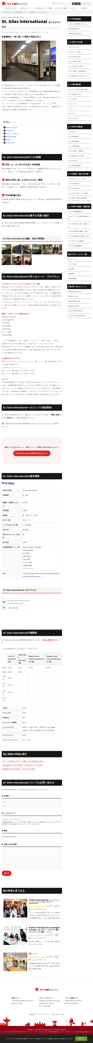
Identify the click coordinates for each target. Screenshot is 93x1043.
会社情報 (71, 269)
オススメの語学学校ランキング (77, 24)
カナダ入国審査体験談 (75, 211)
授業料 (8, 139)
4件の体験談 (57, 957)
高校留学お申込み (73, 306)
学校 (5, 831)
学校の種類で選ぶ (73, 29)
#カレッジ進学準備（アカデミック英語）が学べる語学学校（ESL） (23, 761)
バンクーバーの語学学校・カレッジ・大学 (35, 32)
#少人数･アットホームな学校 (33, 765)
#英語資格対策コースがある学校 (12, 765)
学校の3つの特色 (11, 127)
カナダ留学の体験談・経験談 (78, 206)
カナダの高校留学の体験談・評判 (78, 236)
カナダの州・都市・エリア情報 (77, 193)
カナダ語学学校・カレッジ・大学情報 (43, 8)
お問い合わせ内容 (11, 844)
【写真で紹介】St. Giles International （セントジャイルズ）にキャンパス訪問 (31, 423)
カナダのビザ (72, 131)
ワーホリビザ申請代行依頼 (76, 315)
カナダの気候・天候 (74, 94)
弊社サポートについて (26, 8)
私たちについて (73, 259)
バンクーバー (72, 104)
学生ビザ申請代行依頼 (75, 311)
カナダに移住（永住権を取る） (77, 71)
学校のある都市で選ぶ (75, 33)
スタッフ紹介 (72, 264)
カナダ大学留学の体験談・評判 (77, 231)
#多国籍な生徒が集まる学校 (11, 769)
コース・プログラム (12, 133)
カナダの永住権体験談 (75, 246)
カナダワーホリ (73, 8)
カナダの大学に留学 (74, 56)
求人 (62, 1014)
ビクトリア (71, 113)
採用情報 (71, 273)
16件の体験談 (57, 906)
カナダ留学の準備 (74, 127)
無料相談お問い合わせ (75, 291)
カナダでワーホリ (73, 47)
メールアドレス (10, 813)
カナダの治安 (72, 99)
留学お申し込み (73, 296)
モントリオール (73, 118)
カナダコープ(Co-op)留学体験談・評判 (79, 218)
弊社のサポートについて (76, 254)
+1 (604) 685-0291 (12, 608)
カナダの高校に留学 (74, 61)
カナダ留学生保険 (73, 141)
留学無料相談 (72, 278)
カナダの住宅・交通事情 (75, 151)
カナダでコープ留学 (74, 52)
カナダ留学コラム (85, 8)
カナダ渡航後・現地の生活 (77, 174)
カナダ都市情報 (73, 84)
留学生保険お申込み (74, 301)
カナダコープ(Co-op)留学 (61, 8)
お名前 (7, 796)
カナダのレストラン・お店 (76, 179)
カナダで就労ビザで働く (75, 66)
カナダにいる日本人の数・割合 (77, 89)
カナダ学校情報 (73, 19)
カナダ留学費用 (73, 136)
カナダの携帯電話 (73, 146)
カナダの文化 (72, 160)
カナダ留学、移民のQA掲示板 (77, 198)
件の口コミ (51, 906)
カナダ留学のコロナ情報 (75, 156)
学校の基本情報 (11, 136)
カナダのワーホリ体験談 (75, 241)
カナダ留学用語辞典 (74, 165)
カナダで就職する (73, 183)
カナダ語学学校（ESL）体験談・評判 (79, 225)
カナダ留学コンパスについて (10, 8)
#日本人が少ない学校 (28, 769)
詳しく (72, 1038)
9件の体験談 (57, 935)
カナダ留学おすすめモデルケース (78, 76)
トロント (71, 108)
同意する (81, 1038)
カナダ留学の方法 (74, 42)
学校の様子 (9, 130)
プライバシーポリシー (43, 1014)
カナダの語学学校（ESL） (12, 32)
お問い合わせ (86, 3)
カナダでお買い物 (73, 188)
